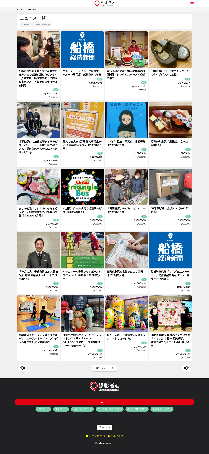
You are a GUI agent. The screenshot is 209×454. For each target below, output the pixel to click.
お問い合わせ (115, 436)
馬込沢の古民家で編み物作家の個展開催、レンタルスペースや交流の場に (126, 75)
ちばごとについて (96, 436)
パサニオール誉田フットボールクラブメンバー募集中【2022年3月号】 (82, 275)
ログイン (104, 427)
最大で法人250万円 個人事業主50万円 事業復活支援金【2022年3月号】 (82, 145)
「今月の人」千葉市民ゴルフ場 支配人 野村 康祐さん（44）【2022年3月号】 (38, 275)
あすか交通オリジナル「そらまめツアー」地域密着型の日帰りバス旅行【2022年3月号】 (38, 212)
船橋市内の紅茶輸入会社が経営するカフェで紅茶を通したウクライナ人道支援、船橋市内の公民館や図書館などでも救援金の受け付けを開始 (38, 78)
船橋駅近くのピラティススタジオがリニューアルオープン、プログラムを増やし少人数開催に (38, 339)
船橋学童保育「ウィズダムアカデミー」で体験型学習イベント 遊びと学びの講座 (170, 275)
